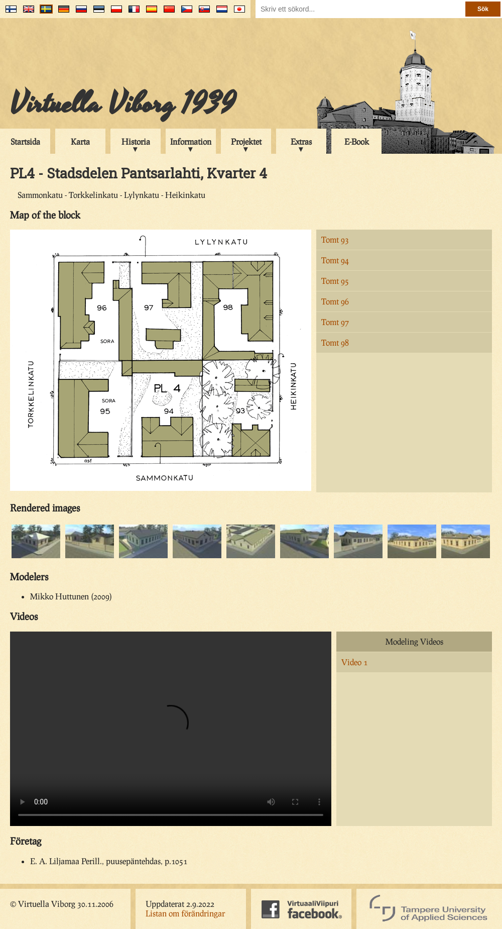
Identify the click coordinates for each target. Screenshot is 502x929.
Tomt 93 (335, 239)
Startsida (25, 141)
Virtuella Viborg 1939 (122, 104)
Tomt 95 (335, 280)
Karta (80, 141)
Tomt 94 (335, 260)
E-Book (356, 141)
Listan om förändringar (185, 913)
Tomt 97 (335, 322)
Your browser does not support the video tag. (170, 729)
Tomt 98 (335, 342)
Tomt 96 (335, 301)
